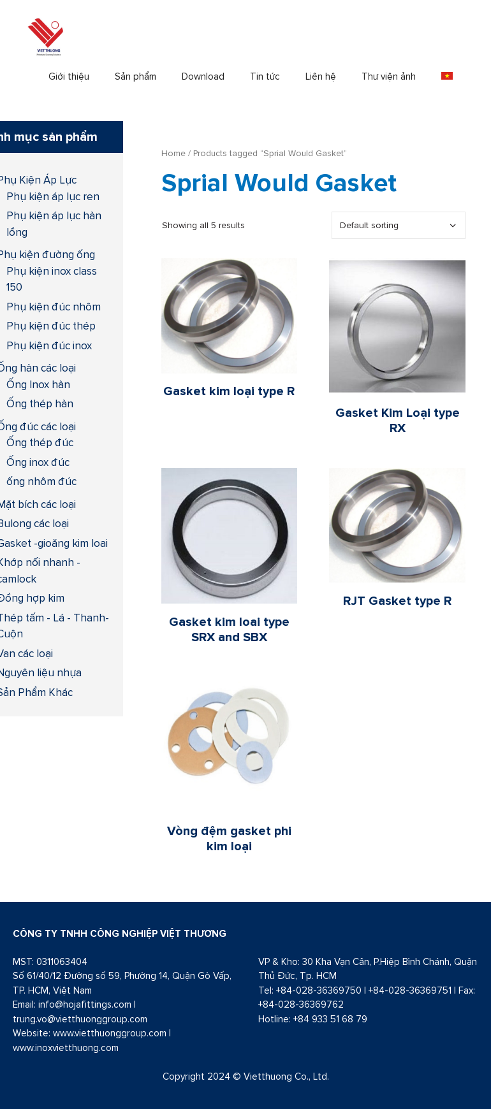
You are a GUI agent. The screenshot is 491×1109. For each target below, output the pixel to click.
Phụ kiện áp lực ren (52, 196)
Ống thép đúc (39, 442)
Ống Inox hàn (38, 384)
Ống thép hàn (39, 403)
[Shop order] (398, 225)
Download (203, 76)
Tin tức (265, 76)
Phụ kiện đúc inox (49, 345)
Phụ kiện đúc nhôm (53, 306)
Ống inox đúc (38, 462)
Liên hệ (320, 76)
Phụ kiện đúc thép (51, 325)
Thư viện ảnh (389, 76)
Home (173, 153)
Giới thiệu (68, 76)
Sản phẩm (135, 76)
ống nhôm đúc (41, 481)
